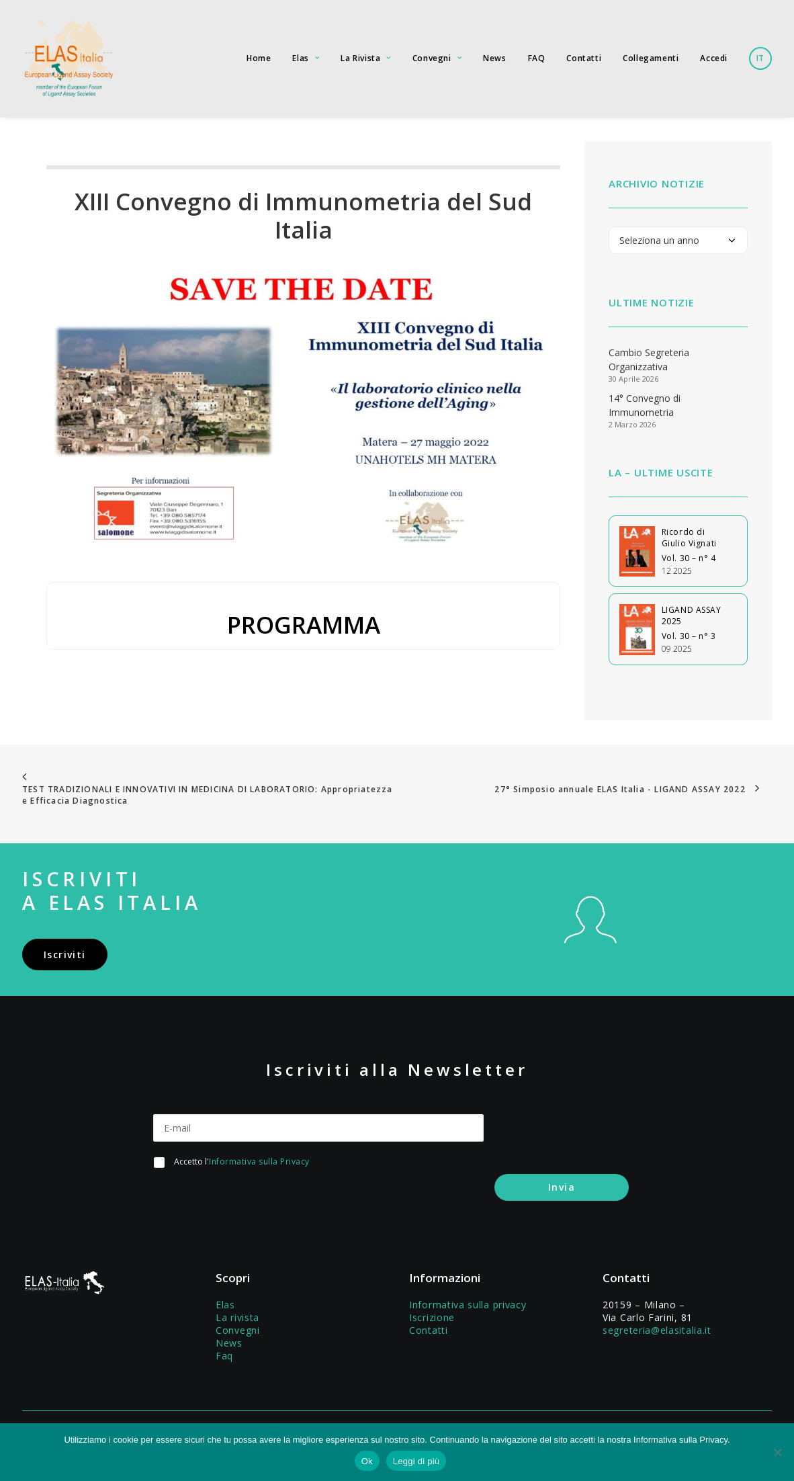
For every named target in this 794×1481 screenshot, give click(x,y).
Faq (224, 1355)
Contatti (583, 58)
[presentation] (255, 1205)
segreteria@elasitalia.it (657, 1329)
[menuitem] (263, 58)
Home (259, 58)
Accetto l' (242, 1161)
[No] (777, 1452)
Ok (367, 1461)
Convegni (238, 1329)
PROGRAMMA (303, 624)
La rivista (237, 1316)
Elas (225, 1304)
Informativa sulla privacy (468, 1304)
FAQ (536, 58)
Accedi (713, 58)
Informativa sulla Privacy (259, 1161)
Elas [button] (305, 58)
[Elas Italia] (68, 58)
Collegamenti (650, 58)
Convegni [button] (436, 58)
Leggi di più (416, 1461)
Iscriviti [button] (65, 954)
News (494, 58)
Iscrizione (432, 1316)
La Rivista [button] (365, 58)
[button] (590, 936)
